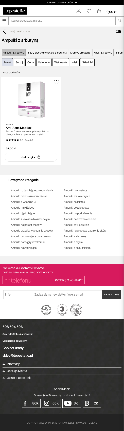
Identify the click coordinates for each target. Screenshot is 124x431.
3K (71, 403)
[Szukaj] (120, 20)
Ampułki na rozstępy (75, 190)
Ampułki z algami (73, 242)
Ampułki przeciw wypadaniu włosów (32, 230)
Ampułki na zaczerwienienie (80, 219)
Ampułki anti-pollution (76, 224)
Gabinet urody (13, 348)
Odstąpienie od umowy (15, 340)
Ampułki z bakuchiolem (77, 247)
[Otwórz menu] (4, 20)
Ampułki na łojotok (74, 202)
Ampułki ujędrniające (23, 213)
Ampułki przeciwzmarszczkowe (29, 196)
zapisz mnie (111, 294)
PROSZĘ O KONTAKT (69, 280)
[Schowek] (90, 11)
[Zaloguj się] (80, 11)
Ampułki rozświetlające (77, 196)
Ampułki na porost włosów (26, 224)
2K (91, 403)
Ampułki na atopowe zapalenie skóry (85, 230)
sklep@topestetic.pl (18, 355)
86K (31, 403)
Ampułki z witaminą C (23, 202)
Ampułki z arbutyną (13, 52)
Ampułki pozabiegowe (77, 207)
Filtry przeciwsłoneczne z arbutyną (47, 52)
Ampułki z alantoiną (75, 236)
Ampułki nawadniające (24, 247)
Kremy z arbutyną (80, 52)
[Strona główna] (15, 11)
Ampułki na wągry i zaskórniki (28, 242)
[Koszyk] (109, 11)
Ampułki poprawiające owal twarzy (31, 236)
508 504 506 (13, 327)
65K (51, 403)
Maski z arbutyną (103, 52)
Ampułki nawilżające (22, 207)
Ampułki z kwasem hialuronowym (30, 219)
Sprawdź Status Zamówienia (18, 334)
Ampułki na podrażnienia (78, 213)
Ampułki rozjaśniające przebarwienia (32, 190)
